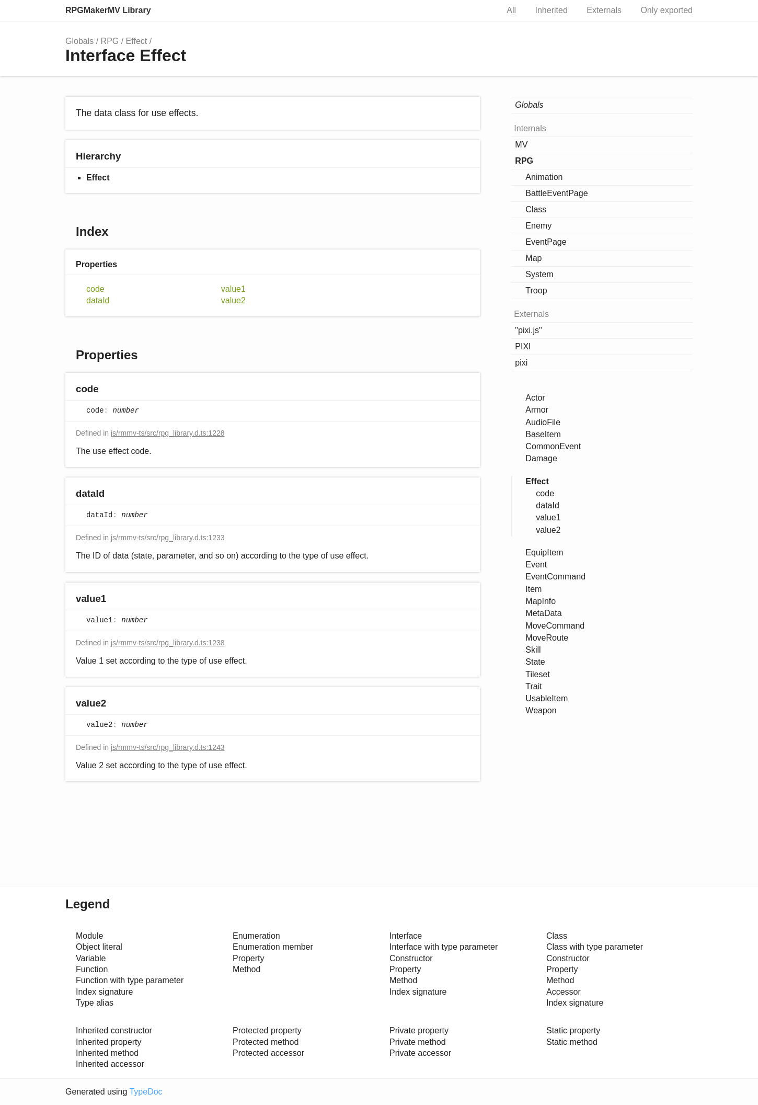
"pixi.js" (528, 330)
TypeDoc (145, 1091)
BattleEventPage (556, 193)
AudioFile (542, 422)
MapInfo (540, 601)
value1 (233, 288)
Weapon (540, 710)
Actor (535, 397)
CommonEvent (553, 446)
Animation (543, 177)
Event (536, 564)
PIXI (523, 346)
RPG (110, 41)
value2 (233, 300)
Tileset (537, 674)
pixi (521, 362)
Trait (533, 686)
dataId (97, 300)
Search (479, 10)
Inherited (551, 10)
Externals (604, 10)
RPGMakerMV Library (108, 10)
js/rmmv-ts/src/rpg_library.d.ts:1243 (168, 747)
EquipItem (544, 552)
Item (533, 589)
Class (535, 209)
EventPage (545, 241)
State (535, 661)
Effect (136, 41)
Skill (533, 649)
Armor (536, 409)
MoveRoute (546, 637)
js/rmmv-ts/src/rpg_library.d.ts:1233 (168, 537)
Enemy (538, 225)
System (539, 274)
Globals (79, 41)
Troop (536, 290)
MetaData (543, 613)
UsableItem (546, 698)
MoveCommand (554, 625)
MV (521, 144)
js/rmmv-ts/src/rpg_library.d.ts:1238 (168, 643)
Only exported (666, 10)
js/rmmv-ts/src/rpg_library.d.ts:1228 (168, 433)
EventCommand (555, 576)
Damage (541, 458)
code (95, 288)
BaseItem (543, 434)
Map (533, 258)
